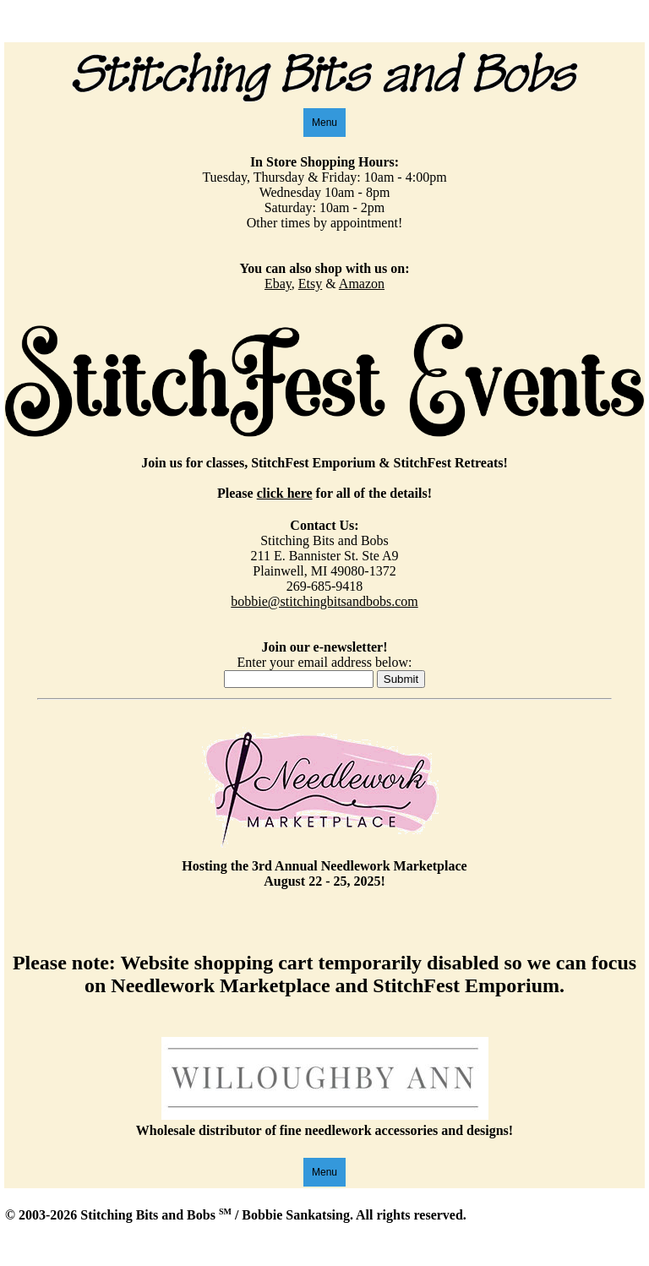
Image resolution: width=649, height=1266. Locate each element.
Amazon (361, 283)
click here (285, 493)
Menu (324, 122)
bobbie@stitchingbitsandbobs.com (324, 601)
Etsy (310, 283)
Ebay (278, 283)
